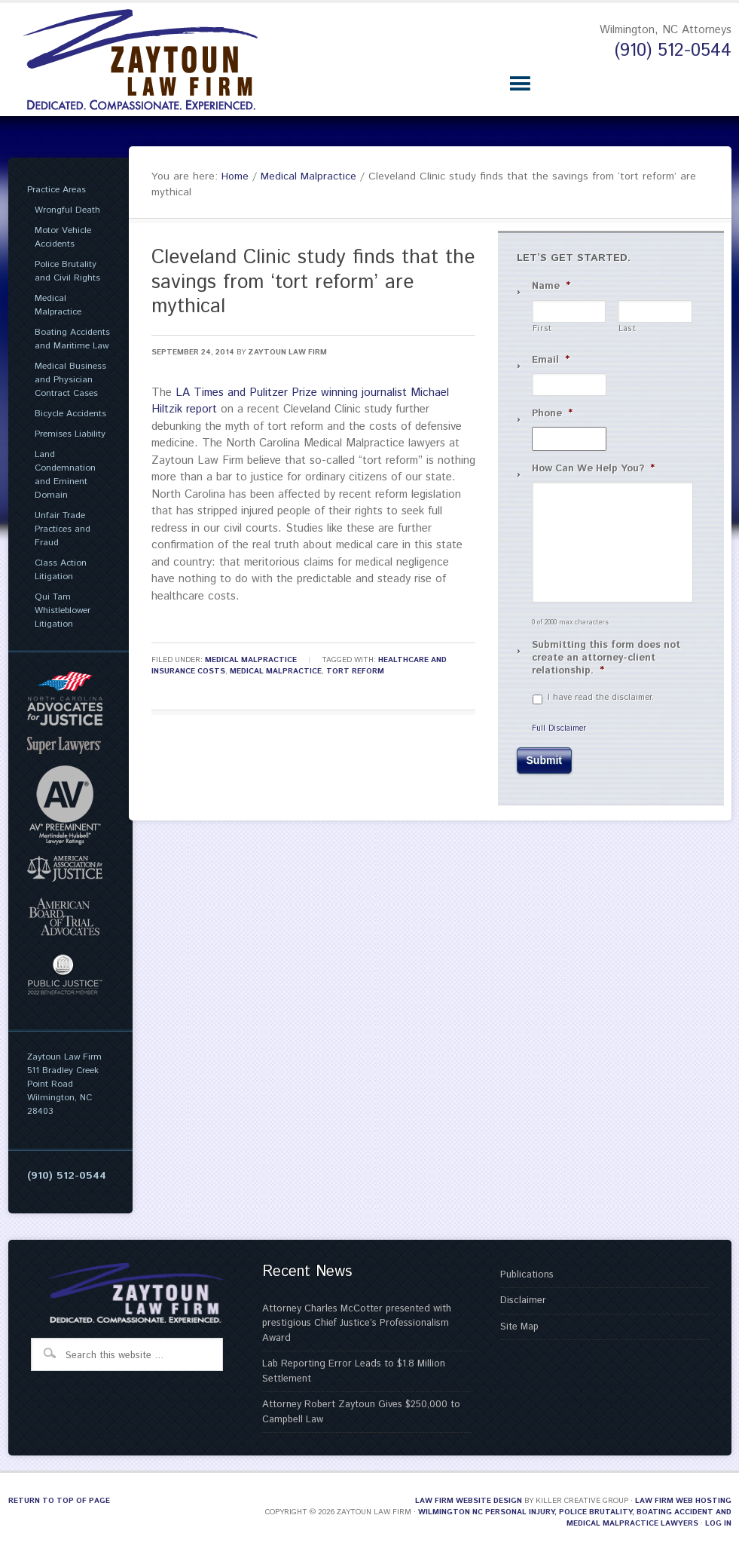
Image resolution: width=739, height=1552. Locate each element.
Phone (552, 414)
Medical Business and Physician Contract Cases (70, 380)
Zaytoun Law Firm (287, 352)
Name (551, 287)
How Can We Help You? (593, 469)
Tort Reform (355, 671)
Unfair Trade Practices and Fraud (62, 529)
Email (551, 360)
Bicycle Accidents (70, 413)
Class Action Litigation (61, 570)
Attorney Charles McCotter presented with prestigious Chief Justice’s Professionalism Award (356, 1323)
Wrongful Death (67, 210)
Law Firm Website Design (468, 1500)
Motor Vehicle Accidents (63, 237)
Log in (718, 1523)
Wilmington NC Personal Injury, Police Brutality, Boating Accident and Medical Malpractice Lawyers (574, 1518)
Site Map (519, 1327)
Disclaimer (523, 1300)
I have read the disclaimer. (601, 698)
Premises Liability (70, 434)
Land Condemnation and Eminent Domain (65, 474)
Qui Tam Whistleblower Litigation (62, 610)
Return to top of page (59, 1500)
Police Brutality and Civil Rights (67, 271)
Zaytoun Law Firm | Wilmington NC (151, 59)
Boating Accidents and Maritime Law (72, 339)
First (542, 329)
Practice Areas (56, 189)
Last (627, 329)
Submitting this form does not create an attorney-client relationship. (606, 659)
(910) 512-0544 (673, 50)
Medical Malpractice (251, 660)
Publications (527, 1275)
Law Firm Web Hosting (683, 1500)
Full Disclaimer (559, 728)
